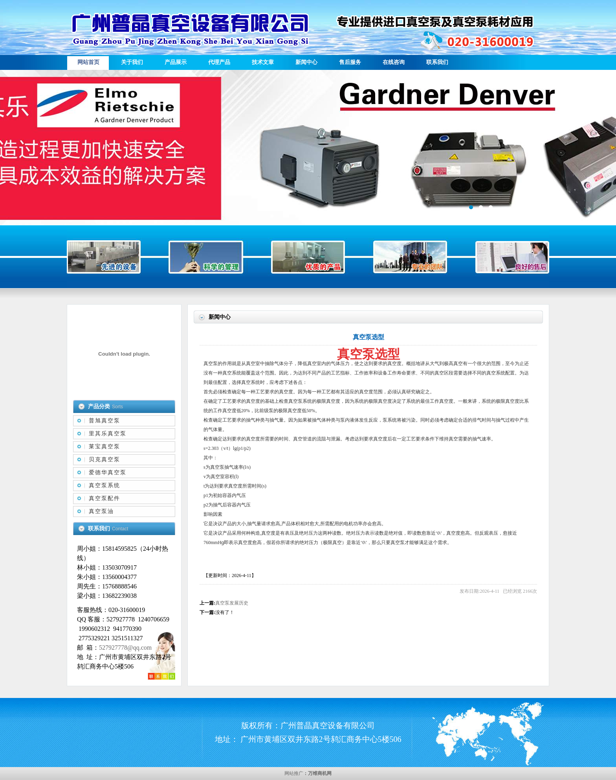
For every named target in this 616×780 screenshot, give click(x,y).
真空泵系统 (104, 485)
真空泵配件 (104, 498)
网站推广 (293, 773)
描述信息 (308, 147)
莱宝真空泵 (104, 446)
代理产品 (219, 62)
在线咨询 (394, 62)
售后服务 (350, 62)
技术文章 (263, 62)
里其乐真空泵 (107, 434)
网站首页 (88, 62)
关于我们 (132, 62)
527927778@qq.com (125, 647)
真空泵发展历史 (231, 603)
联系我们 (437, 62)
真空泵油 (101, 511)
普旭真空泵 (104, 421)
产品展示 (176, 62)
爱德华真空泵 (107, 472)
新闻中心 (306, 62)
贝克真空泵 (104, 459)
